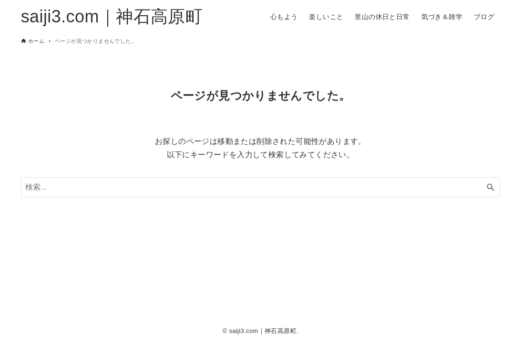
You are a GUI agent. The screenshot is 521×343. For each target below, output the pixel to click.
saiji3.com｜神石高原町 (112, 16)
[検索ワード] (261, 187)
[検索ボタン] (490, 187)
